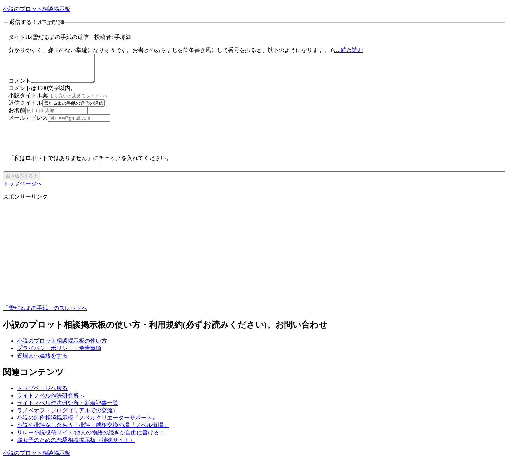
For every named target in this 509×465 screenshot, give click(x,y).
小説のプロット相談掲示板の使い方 (62, 346)
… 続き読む (348, 50)
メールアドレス (28, 123)
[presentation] (61, 140)
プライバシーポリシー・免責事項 (59, 353)
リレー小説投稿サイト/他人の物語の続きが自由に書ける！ (91, 438)
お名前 (16, 115)
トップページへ (22, 189)
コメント (19, 86)
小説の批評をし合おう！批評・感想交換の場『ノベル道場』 (93, 430)
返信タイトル (25, 108)
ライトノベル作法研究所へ (50, 401)
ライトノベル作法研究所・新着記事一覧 (67, 408)
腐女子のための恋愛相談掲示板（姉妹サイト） (76, 445)
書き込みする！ (22, 181)
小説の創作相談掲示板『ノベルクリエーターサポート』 (87, 423)
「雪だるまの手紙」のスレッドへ (45, 313)
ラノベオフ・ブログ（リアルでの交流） (67, 416)
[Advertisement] (214, 261)
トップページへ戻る (42, 393)
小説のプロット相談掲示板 (36, 9)
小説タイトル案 (28, 101)
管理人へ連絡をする (42, 361)
